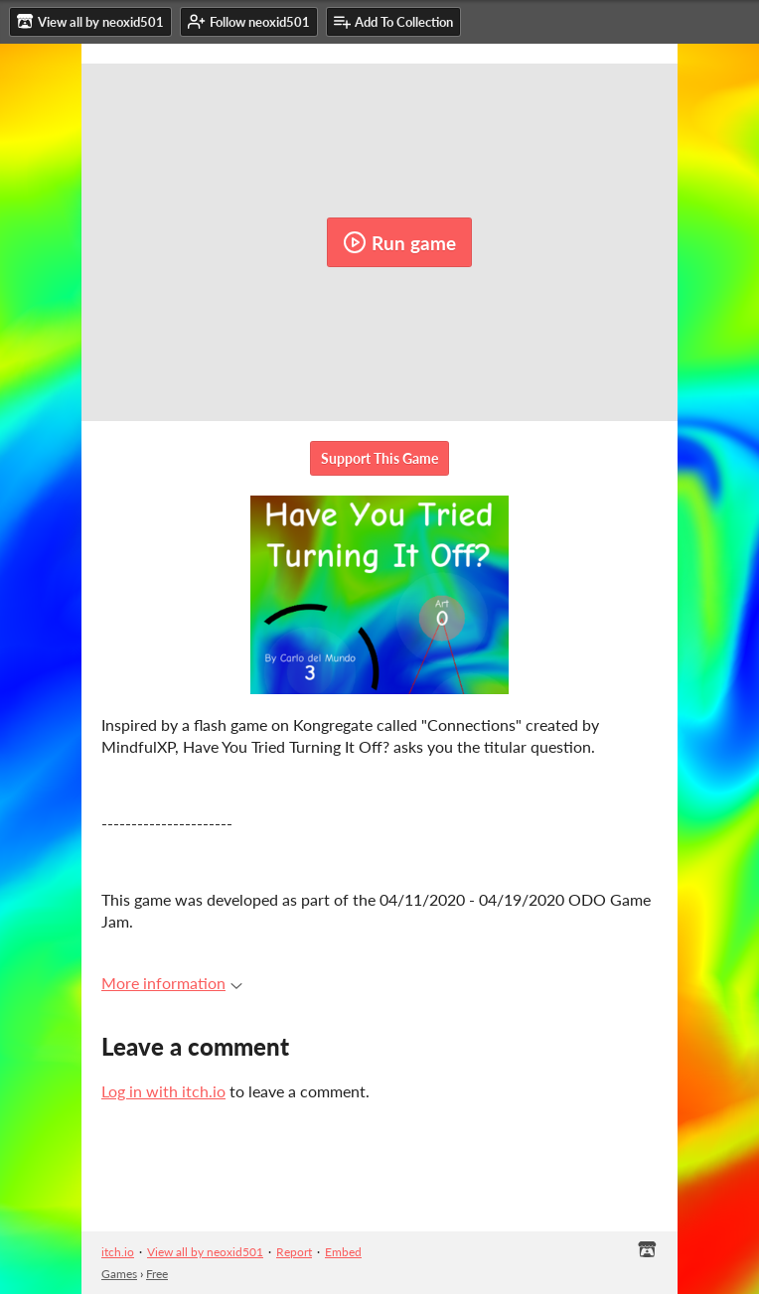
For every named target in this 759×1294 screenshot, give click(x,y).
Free (157, 1273)
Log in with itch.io (163, 1090)
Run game (399, 242)
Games (119, 1273)
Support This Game (379, 458)
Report (294, 1251)
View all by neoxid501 (205, 1251)
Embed (343, 1251)
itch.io (117, 1251)
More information (171, 982)
